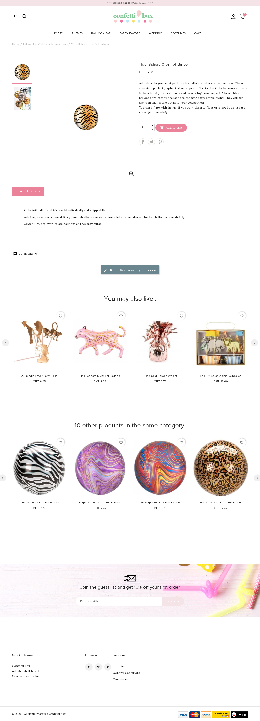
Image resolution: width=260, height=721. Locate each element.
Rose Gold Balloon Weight (160, 376)
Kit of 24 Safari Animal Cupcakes (220, 376)
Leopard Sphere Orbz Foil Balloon (220, 502)
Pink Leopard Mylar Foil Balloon (100, 376)
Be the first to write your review (130, 270)
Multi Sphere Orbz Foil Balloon (160, 502)
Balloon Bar (102, 33)
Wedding (156, 33)
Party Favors (131, 33)
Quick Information (25, 655)
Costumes (179, 33)
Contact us (120, 679)
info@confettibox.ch (26, 671)
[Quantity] (144, 127)
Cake (199, 33)
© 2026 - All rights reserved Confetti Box (39, 714)
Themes (78, 33)
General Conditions (126, 673)
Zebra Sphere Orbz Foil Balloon (39, 502)
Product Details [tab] (28, 191)
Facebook (89, 667)
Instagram (107, 667)
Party (60, 33)
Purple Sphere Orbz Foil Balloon (100, 502)
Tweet (151, 142)
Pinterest (160, 142)
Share (142, 142)
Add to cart (171, 127)
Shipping (119, 666)
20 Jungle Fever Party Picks (39, 376)
